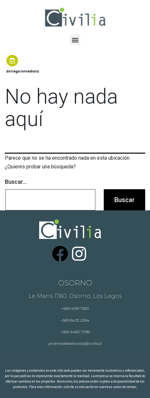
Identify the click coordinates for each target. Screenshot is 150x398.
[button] (75, 40)
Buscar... (16, 181)
